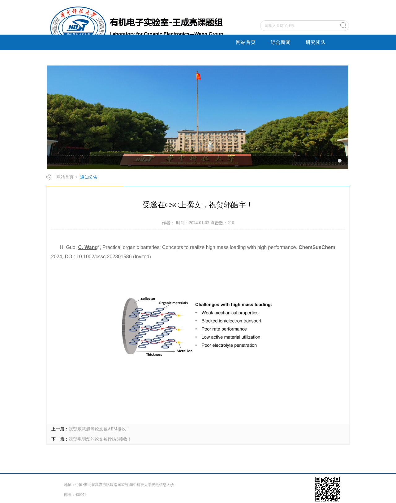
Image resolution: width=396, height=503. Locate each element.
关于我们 (169, 57)
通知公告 (88, 177)
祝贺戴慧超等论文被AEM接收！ (99, 429)
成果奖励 (100, 57)
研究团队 (315, 42)
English (202, 57)
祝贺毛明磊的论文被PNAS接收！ (100, 439)
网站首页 (246, 42)
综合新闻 (281, 42)
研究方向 (65, 57)
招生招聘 (134, 57)
